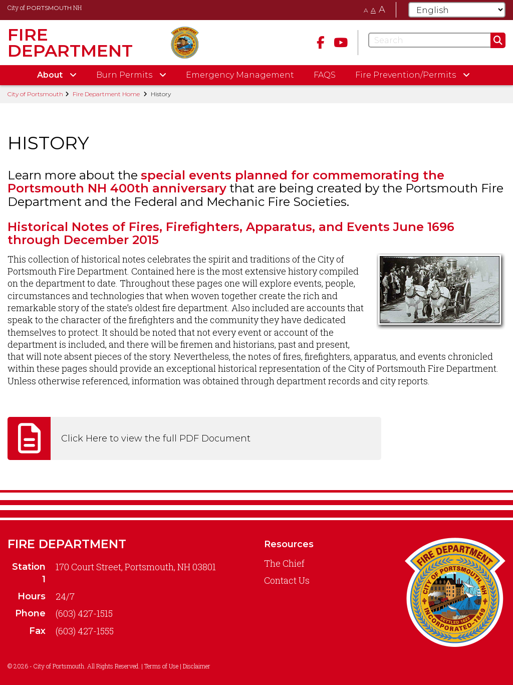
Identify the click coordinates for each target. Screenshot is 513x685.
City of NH (45, 8)
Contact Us (287, 580)
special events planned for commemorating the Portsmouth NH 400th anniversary (226, 181)
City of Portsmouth (35, 94)
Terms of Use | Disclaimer (177, 666)
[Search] (436, 40)
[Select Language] (456, 10)
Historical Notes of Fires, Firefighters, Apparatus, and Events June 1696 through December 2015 (231, 233)
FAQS (325, 75)
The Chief (284, 563)
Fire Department (67, 544)
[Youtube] (341, 42)
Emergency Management (240, 75)
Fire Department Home (106, 94)
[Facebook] (321, 42)
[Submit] (497, 40)
